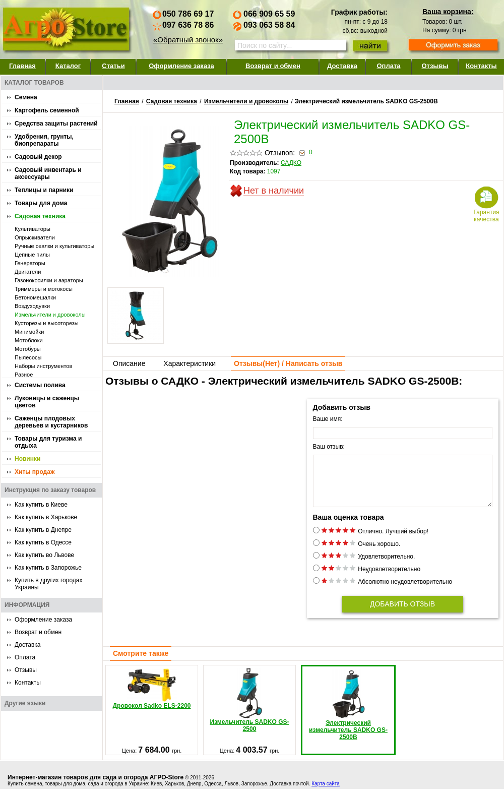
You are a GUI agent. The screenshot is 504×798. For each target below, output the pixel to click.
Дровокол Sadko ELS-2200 (152, 697)
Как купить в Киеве (41, 504)
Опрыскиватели (35, 237)
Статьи (113, 66)
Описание (129, 363)
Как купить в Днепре (43, 529)
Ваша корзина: (447, 12)
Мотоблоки (29, 340)
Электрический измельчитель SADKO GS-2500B (348, 714)
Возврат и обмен (272, 66)
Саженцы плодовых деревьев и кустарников (51, 422)
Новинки (27, 458)
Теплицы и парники (44, 190)
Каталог (68, 66)
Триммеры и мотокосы (44, 289)
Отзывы (434, 66)
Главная (22, 66)
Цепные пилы (32, 255)
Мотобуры (28, 349)
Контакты (481, 66)
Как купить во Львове (44, 555)
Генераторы (30, 263)
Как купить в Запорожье (48, 567)
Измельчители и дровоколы (50, 315)
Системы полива (40, 385)
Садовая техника (40, 216)
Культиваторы (32, 229)
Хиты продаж (34, 471)
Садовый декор (38, 156)
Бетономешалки (35, 297)
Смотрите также (140, 662)
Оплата (388, 66)
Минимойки (29, 332)
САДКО (291, 162)
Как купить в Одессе (43, 542)
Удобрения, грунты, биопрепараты (44, 140)
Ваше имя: (328, 418)
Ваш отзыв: (329, 446)
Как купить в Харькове (46, 517)
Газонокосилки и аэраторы (49, 280)
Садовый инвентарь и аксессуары (48, 173)
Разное (24, 375)
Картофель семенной (47, 110)
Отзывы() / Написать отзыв (288, 363)
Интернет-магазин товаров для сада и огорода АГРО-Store (95, 786)
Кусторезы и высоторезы (47, 323)
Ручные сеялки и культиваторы (54, 246)
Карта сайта (325, 792)
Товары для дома (41, 203)
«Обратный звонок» (188, 39)
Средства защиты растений (56, 123)
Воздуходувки (32, 306)
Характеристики (189, 363)
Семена (26, 97)
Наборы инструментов (43, 366)
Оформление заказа (181, 66)
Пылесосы (28, 357)
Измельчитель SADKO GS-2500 (249, 709)
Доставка (342, 66)
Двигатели (28, 272)
